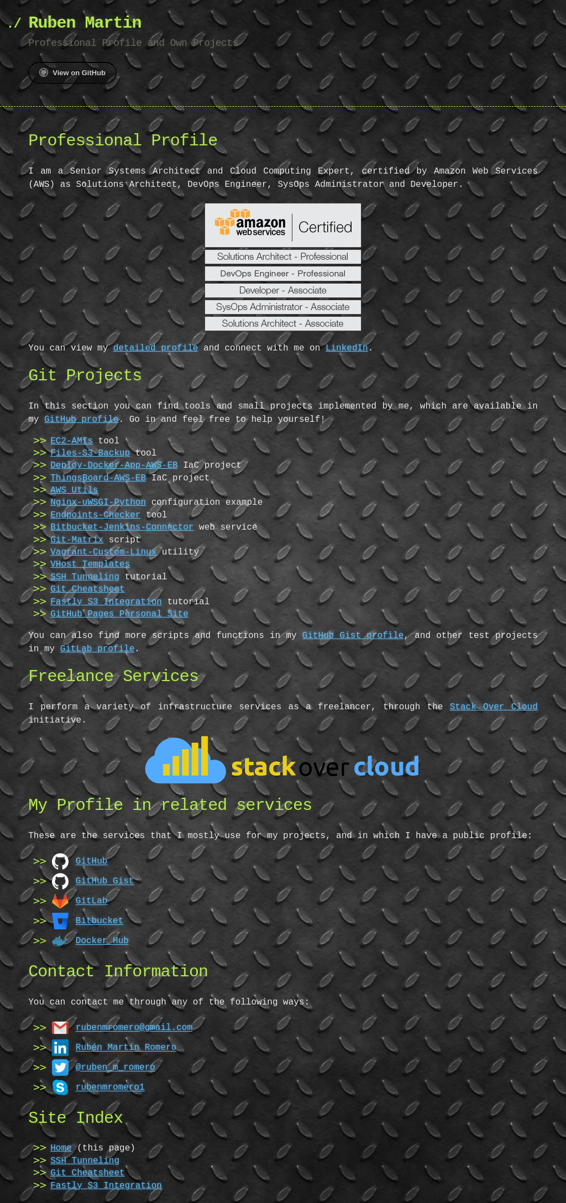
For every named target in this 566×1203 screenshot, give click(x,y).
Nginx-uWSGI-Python (98, 502)
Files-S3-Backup (90, 453)
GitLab (92, 901)
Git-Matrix (76, 540)
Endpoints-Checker (95, 515)
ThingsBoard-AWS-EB (98, 478)
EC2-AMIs (71, 441)
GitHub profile (81, 420)
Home (60, 1148)
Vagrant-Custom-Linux (103, 552)
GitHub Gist (105, 881)
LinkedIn (347, 348)
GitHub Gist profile (353, 636)
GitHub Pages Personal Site (119, 614)
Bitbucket (99, 920)
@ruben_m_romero (115, 1067)
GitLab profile (97, 649)
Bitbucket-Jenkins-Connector (121, 527)
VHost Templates (90, 564)
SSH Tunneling (84, 577)
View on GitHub (72, 72)
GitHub (92, 861)
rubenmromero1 (110, 1087)
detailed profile (155, 348)
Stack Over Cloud (494, 707)
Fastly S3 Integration (106, 602)
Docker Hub (102, 940)
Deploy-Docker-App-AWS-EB (113, 465)
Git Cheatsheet (87, 589)
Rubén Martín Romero (126, 1047)
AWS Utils (74, 490)
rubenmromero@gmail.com (134, 1027)
